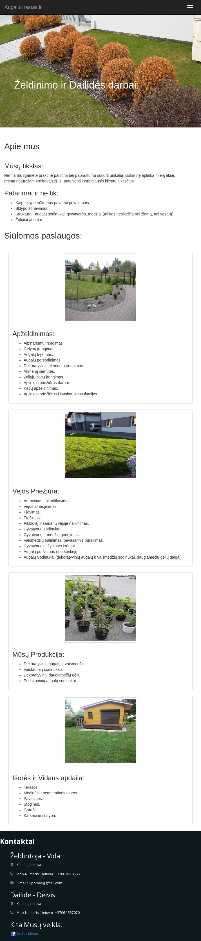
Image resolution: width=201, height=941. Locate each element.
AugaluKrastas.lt (23, 7)
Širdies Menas (24, 933)
